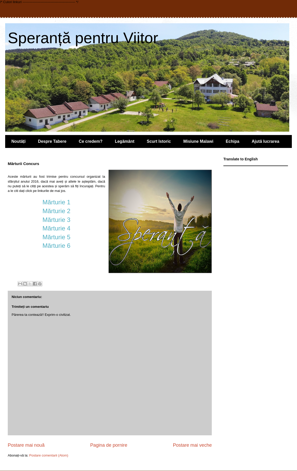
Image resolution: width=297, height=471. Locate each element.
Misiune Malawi (198, 141)
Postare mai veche (192, 445)
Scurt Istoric (159, 141)
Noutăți (18, 141)
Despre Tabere (52, 141)
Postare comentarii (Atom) (48, 455)
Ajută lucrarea (265, 141)
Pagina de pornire (108, 445)
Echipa (232, 141)
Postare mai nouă (26, 445)
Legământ (125, 141)
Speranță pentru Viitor (83, 38)
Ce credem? (91, 141)
